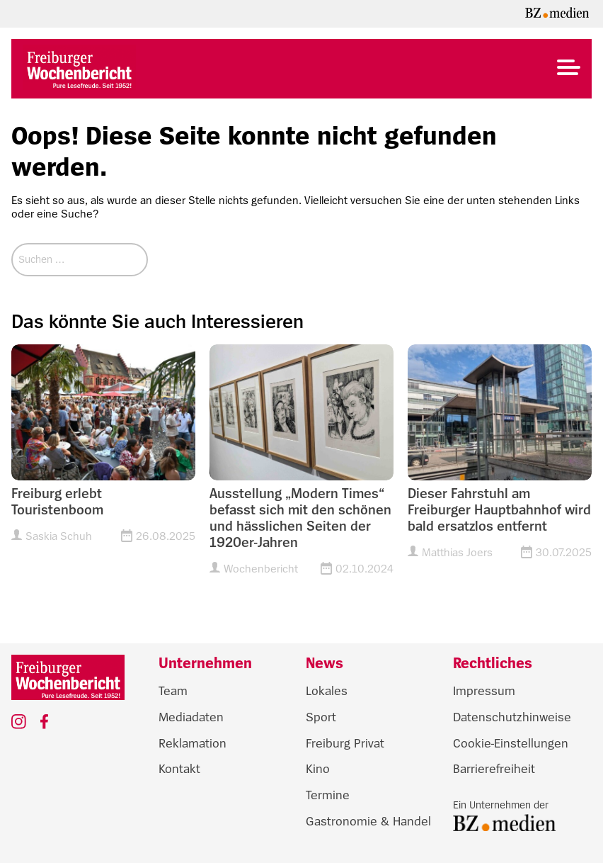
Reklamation (192, 743)
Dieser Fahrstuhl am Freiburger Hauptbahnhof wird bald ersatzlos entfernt (499, 510)
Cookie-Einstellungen (510, 743)
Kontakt (179, 769)
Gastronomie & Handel (368, 821)
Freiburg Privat (345, 743)
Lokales (327, 691)
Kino (318, 769)
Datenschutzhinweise (512, 717)
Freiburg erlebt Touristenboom (57, 502)
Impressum (484, 691)
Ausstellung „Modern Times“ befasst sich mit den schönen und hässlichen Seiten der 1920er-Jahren (300, 518)
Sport (321, 717)
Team (173, 691)
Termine (328, 795)
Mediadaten (191, 717)
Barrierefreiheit (494, 769)
